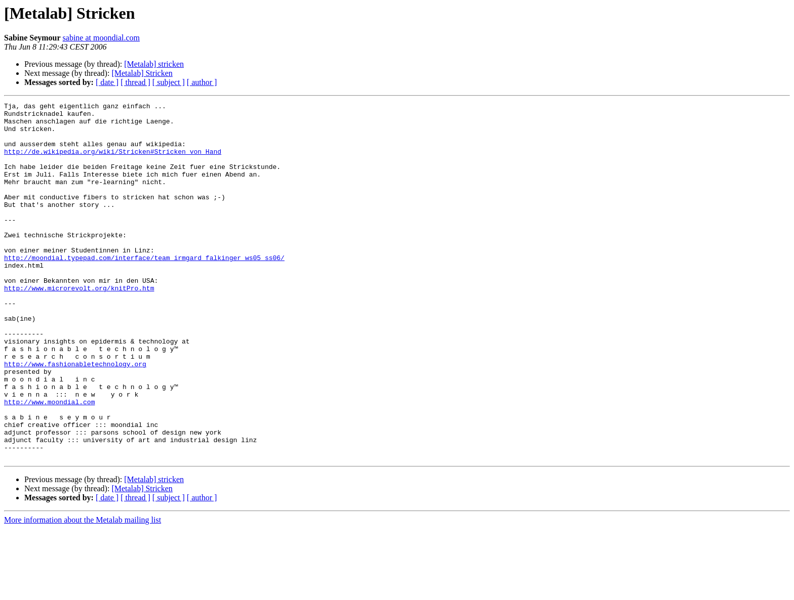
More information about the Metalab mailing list (82, 591)
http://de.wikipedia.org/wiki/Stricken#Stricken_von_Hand (112, 161)
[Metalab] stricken (154, 64)
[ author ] (202, 82)
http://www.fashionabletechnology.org (75, 416)
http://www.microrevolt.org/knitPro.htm (79, 325)
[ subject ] (168, 82)
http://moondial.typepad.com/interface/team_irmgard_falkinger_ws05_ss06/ (144, 289)
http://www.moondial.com (49, 462)
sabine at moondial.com (101, 37)
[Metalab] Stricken (141, 73)
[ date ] (107, 82)
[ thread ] (135, 82)
